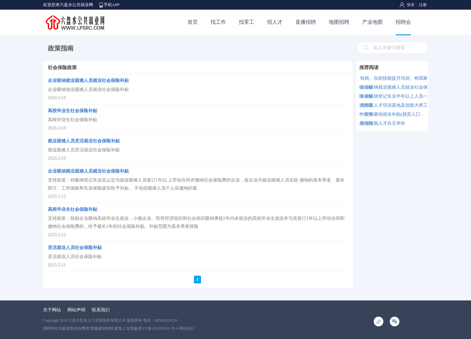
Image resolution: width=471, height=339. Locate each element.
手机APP (112, 4)
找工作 (218, 22)
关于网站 (52, 310)
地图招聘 (339, 22)
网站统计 (187, 328)
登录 (410, 5)
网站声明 (76, 310)
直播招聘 (305, 22)
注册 (423, 5)
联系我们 (101, 310)
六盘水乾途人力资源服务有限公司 (97, 320)
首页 (193, 22)
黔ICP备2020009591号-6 (158, 328)
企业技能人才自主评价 (382, 123)
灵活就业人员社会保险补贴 (75, 247)
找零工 (246, 22)
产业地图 (372, 22)
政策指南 (61, 48)
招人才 (275, 22)
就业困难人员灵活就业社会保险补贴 (84, 140)
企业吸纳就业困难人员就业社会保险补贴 (88, 80)
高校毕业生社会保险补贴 (72, 110)
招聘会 (403, 22)
